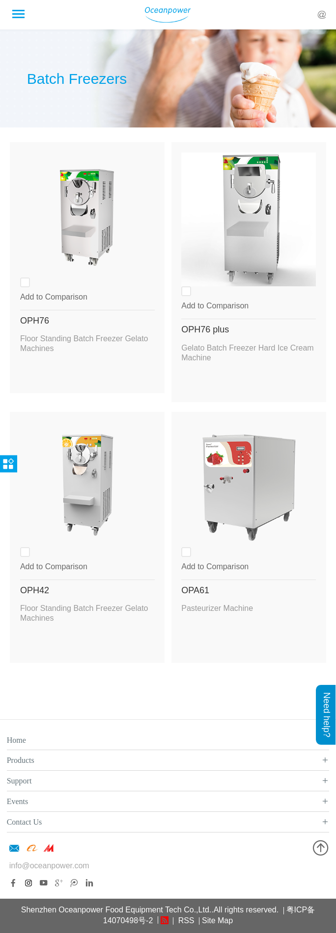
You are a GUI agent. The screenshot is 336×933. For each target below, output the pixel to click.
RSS (185, 920)
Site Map (217, 920)
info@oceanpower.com (49, 865)
